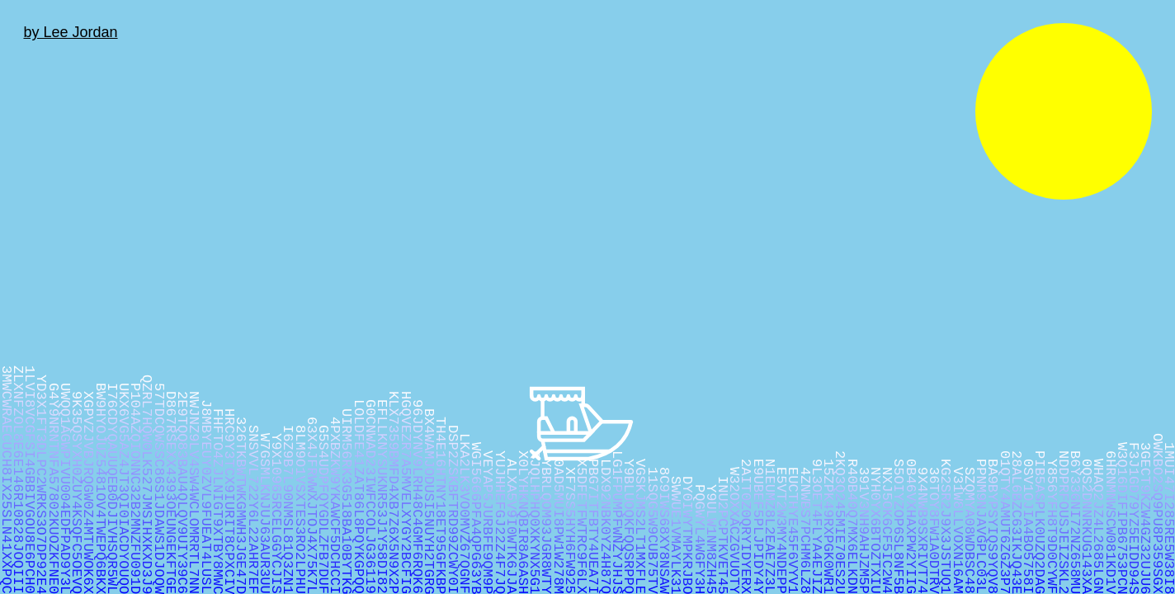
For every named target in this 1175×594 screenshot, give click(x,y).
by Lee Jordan (70, 32)
